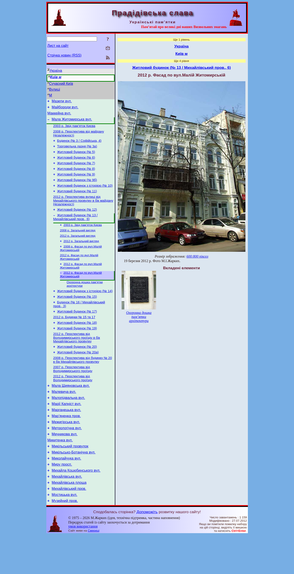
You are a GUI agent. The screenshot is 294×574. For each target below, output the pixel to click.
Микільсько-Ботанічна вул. (74, 486)
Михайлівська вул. (67, 513)
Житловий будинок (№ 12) (77, 221)
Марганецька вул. (66, 439)
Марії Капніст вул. (66, 432)
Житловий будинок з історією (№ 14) (84, 308)
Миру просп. (62, 499)
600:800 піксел (197, 256)
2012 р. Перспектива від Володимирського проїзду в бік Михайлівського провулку (76, 359)
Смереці (93, 569)
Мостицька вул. (64, 533)
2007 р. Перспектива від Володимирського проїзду (72, 394)
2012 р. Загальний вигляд (77, 250)
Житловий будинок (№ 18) (77, 343)
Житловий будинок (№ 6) (76, 164)
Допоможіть (147, 551)
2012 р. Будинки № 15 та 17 (74, 337)
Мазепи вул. (62, 102)
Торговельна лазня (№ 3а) (77, 151)
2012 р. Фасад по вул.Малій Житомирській (79, 272)
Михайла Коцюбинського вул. (76, 506)
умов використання (83, 565)
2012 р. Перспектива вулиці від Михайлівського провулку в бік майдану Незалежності (83, 211)
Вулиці (54, 89)
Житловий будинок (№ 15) (77, 315)
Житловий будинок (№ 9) (76, 183)
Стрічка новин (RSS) (64, 55)
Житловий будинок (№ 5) (76, 158)
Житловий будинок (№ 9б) (77, 189)
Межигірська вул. (66, 452)
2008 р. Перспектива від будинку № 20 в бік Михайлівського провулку (82, 384)
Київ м (55, 77)
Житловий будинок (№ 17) (77, 331)
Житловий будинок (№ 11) (77, 202)
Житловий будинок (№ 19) (77, 350)
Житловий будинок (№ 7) (76, 170)
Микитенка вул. (60, 472)
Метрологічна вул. (67, 459)
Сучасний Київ (61, 83)
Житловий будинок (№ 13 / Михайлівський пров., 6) (75, 230)
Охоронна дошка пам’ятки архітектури (138, 317)
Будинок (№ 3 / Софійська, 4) (79, 145)
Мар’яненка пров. (66, 445)
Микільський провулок (70, 479)
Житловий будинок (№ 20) (77, 369)
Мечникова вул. (64, 466)
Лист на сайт (58, 46)
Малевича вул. (64, 419)
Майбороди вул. (65, 108)
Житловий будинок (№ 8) (76, 177)
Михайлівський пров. (69, 526)
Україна (55, 70)
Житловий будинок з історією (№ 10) (84, 195)
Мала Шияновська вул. (71, 412)
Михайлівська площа (69, 519)
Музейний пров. (65, 540)
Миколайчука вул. (66, 493)
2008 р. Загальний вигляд (77, 244)
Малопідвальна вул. (68, 425)
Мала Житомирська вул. (72, 122)
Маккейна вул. (59, 115)
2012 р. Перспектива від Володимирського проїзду (72, 403)
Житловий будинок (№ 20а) (78, 376)
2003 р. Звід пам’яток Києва (74, 129)
